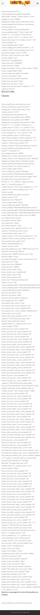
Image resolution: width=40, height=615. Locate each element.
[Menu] (3, 3)
